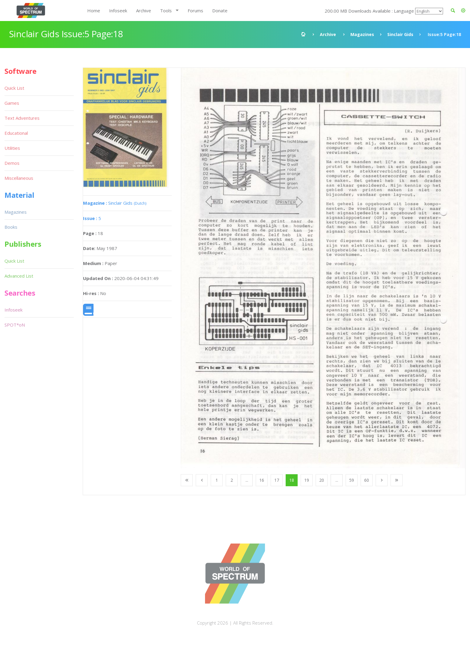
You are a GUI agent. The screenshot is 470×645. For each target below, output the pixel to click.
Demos (11, 163)
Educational (16, 133)
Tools (166, 11)
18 (291, 480)
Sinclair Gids (400, 34)
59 (351, 480)
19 (306, 480)
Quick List (14, 88)
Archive (143, 11)
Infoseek (118, 11)
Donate (220, 11)
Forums (195, 11)
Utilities (12, 148)
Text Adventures (22, 118)
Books (10, 227)
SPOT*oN (14, 325)
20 (321, 480)
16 (261, 480)
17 (276, 480)
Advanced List (18, 276)
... (246, 480)
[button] (463, 11)
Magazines (362, 34)
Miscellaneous (18, 178)
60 (366, 480)
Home (93, 11)
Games (11, 103)
